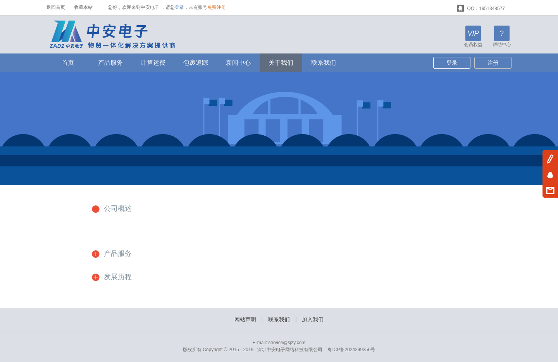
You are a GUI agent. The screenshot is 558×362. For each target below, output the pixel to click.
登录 (179, 7)
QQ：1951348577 (481, 7)
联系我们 (323, 62)
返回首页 (55, 7)
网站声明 (245, 319)
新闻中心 (238, 62)
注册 (492, 63)
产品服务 (110, 62)
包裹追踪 (195, 62)
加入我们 (313, 319)
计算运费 (153, 62)
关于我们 (281, 62)
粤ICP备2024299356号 (351, 349)
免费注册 (216, 7)
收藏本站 (83, 7)
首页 (68, 62)
